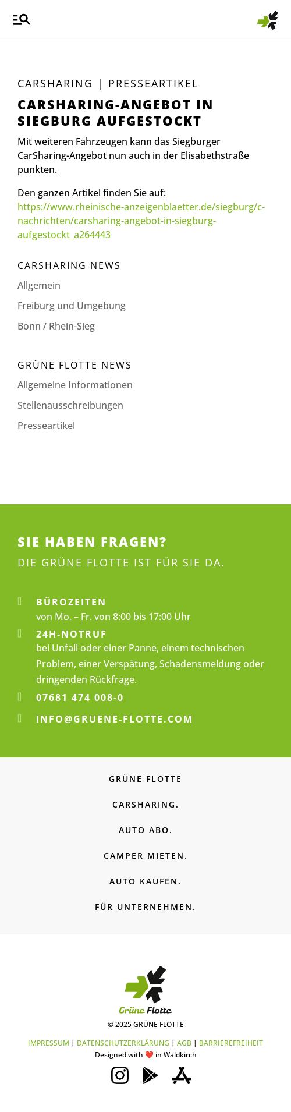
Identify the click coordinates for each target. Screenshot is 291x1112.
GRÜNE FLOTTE (145, 778)
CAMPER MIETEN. (146, 855)
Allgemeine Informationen (75, 384)
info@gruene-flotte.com (114, 719)
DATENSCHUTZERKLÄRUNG (123, 1043)
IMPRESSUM (48, 1043)
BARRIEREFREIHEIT (231, 1043)
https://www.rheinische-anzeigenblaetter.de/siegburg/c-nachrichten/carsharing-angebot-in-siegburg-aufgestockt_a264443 (141, 220)
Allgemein (39, 285)
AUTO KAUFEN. (145, 881)
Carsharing (55, 83)
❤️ (149, 1055)
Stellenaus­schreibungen (70, 405)
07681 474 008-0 (80, 697)
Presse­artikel (153, 83)
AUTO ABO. (146, 829)
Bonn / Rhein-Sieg (56, 326)
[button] (22, 21)
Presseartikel (46, 425)
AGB (184, 1043)
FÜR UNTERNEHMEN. (145, 906)
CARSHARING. (145, 804)
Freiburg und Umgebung (71, 305)
